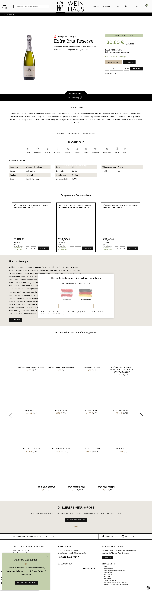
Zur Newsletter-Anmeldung (26, 582)
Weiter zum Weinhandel (76, 306)
